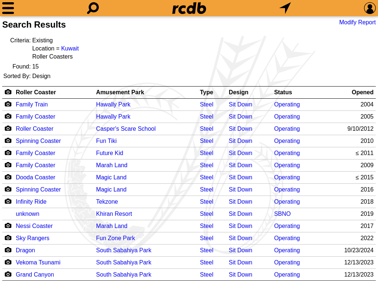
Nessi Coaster (34, 226)
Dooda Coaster (35, 177)
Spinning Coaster (38, 141)
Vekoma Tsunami (38, 262)
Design (238, 92)
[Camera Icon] (7, 103)
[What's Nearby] (285, 8)
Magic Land (111, 177)
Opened (363, 92)
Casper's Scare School (126, 129)
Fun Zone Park (115, 238)
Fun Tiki (106, 141)
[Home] (189, 8)
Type (206, 92)
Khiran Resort (114, 214)
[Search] (93, 8)
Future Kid (109, 153)
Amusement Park (120, 92)
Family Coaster (35, 116)
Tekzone (107, 202)
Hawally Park (113, 104)
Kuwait (70, 48)
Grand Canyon (35, 274)
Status (283, 92)
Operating (287, 104)
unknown (27, 214)
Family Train (32, 104)
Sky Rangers (33, 238)
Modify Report (357, 22)
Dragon (25, 250)
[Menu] (8, 8)
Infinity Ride (31, 202)
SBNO (282, 214)
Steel (206, 104)
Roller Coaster (36, 92)
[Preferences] (370, 8)
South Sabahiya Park (123, 250)
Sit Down (240, 104)
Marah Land (111, 165)
